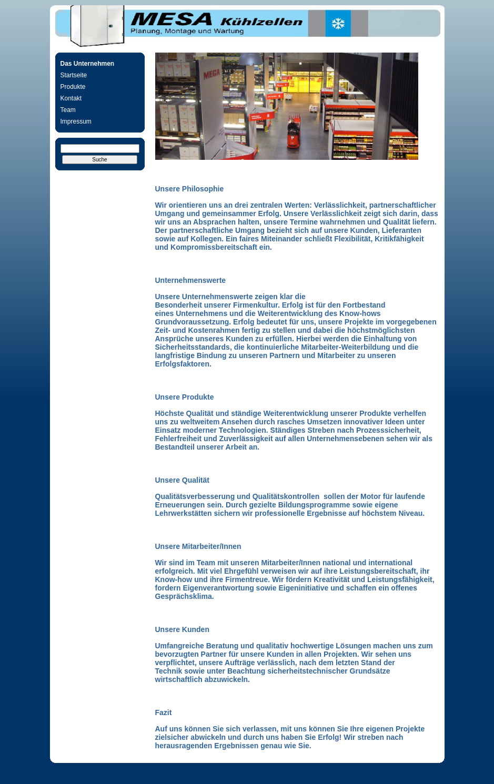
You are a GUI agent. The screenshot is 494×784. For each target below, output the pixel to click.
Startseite (74, 75)
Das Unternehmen (88, 63)
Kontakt (71, 98)
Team (68, 110)
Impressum (76, 121)
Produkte (73, 86)
